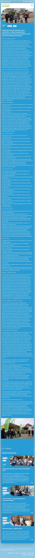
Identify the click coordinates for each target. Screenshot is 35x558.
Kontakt (17, 553)
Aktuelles (10, 26)
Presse (14, 26)
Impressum (23, 553)
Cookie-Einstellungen (28, 554)
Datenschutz (30, 553)
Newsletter (10, 553)
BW (6, 1)
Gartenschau (6, 5)
